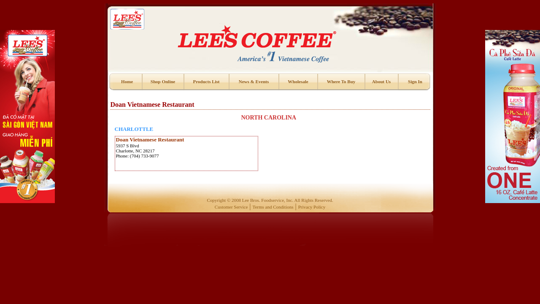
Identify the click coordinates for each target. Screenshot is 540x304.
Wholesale (298, 81)
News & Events (254, 81)
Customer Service (231, 206)
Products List (206, 81)
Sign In (415, 81)
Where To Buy (341, 81)
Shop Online (163, 81)
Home (127, 81)
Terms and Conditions (273, 206)
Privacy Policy (311, 206)
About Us (381, 81)
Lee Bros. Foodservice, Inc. (268, 200)
